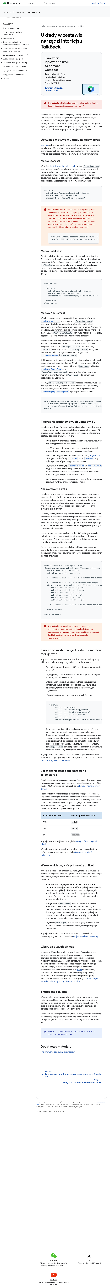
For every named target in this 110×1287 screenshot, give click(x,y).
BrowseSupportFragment (76, 218)
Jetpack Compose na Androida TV (70, 106)
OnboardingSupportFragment (54, 391)
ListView (89, 458)
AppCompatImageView (51, 369)
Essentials (30, 3)
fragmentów (94, 455)
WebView (69, 1034)
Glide (79, 970)
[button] (16, 38)
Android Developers (48, 26)
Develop (7, 12)
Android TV (34, 12)
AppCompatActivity (56, 224)
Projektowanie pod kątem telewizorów (58, 1052)
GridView (72, 458)
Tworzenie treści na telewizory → (54, 89)
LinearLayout (94, 466)
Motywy (44, 145)
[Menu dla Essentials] (37, 3)
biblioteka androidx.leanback (62, 166)
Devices (20, 12)
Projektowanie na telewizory (85, 936)
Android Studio (98, 3)
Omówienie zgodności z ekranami (55, 760)
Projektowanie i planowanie (56, 3)
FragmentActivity (78, 221)
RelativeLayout (76, 466)
